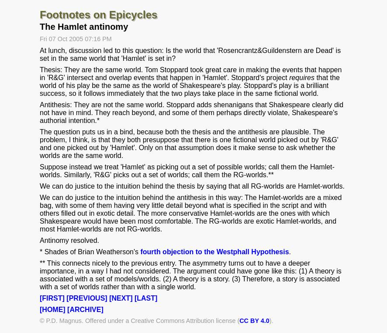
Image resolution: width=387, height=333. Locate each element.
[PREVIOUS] (86, 298)
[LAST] (146, 298)
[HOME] (53, 309)
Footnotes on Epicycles (98, 15)
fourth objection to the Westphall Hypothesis (214, 252)
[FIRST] (52, 298)
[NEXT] (120, 298)
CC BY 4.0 (254, 320)
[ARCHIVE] (85, 309)
